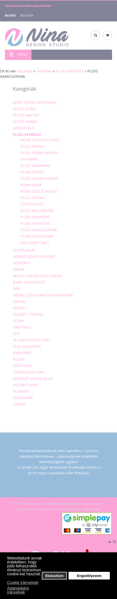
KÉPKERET (21, 263)
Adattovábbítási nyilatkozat (79, 509)
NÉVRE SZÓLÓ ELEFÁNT (40, 140)
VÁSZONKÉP (23, 397)
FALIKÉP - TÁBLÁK (28, 314)
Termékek (44, 71)
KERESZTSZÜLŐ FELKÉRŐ (34, 256)
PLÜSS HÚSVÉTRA (34, 223)
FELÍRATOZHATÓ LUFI (31, 340)
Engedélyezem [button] (89, 576)
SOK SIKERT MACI (34, 242)
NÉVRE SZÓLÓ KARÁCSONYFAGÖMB (43, 295)
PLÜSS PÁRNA (32, 146)
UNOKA (19, 404)
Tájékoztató (33, 503)
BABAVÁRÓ (22, 353)
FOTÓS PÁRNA (25, 121)
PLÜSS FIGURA (32, 197)
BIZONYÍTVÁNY (25, 385)
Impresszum (92, 503)
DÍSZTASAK (22, 365)
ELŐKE (18, 320)
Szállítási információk (62, 503)
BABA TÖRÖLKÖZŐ (29, 282)
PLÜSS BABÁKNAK (35, 165)
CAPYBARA (29, 159)
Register (27, 15)
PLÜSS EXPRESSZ (69, 71)
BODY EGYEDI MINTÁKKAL (35, 102)
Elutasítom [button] (54, 576)
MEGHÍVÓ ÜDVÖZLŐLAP (33, 378)
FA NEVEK (21, 391)
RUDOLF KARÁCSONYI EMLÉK (37, 275)
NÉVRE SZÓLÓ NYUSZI (38, 191)
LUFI (16, 333)
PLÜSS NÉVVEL (32, 172)
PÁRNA (18, 269)
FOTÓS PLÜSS (32, 204)
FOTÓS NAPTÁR (26, 115)
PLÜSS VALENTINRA (36, 236)
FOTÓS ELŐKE (24, 108)
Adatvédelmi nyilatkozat (35, 509)
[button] (7, 578)
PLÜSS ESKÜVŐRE (34, 217)
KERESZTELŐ (23, 128)
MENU (16, 54)
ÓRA (16, 288)
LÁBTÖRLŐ (22, 327)
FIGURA (19, 301)
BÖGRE (19, 359)
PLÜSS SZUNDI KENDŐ (39, 178)
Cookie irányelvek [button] (22, 582)
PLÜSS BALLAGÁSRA (37, 210)
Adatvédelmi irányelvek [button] (18, 590)
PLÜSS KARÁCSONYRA (38, 229)
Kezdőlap (24, 71)
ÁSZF (15, 503)
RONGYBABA (31, 185)
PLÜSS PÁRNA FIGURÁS (39, 152)
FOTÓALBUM (24, 250)
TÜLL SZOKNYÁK (27, 346)
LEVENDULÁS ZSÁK (29, 372)
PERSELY (20, 308)
